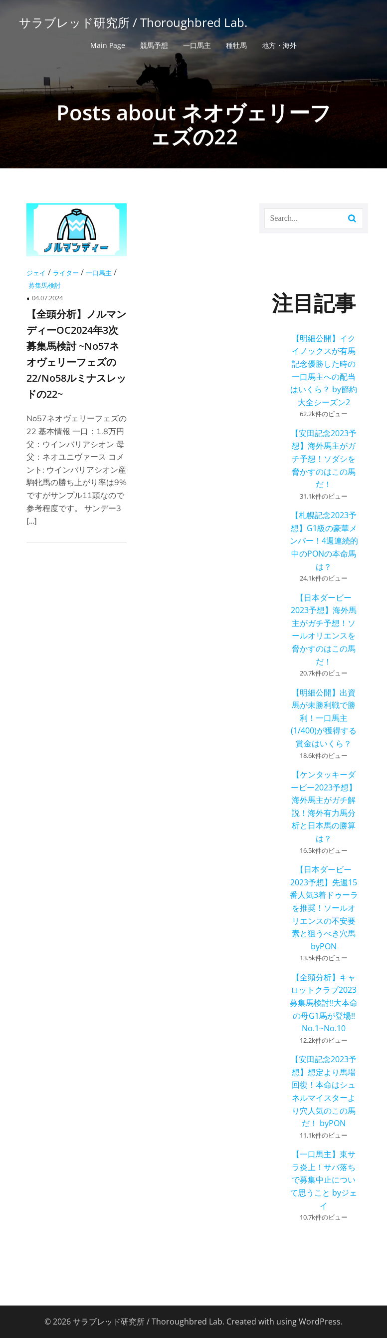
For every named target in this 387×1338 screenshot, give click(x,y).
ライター (66, 272)
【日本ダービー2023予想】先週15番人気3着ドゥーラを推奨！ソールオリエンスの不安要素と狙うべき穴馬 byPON (324, 908)
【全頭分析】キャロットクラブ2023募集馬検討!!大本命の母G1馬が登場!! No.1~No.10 (324, 1003)
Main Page (107, 45)
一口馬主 (197, 45)
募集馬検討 (44, 285)
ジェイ (36, 272)
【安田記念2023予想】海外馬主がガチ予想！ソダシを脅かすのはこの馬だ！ (324, 459)
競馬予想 (154, 45)
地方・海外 (279, 45)
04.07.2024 (47, 297)
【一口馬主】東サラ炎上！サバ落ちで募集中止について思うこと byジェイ (323, 1180)
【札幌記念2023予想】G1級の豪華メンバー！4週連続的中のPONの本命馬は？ (324, 541)
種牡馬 (236, 45)
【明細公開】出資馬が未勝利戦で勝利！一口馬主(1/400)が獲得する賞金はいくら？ (324, 718)
